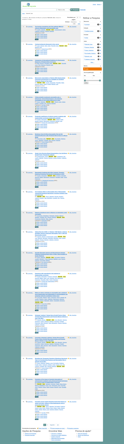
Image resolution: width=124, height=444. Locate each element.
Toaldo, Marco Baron (61, 384)
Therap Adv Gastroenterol (48, 122)
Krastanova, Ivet (61, 156)
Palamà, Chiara (42, 387)
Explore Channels (55, 436)
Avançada (83, 9)
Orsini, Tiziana (56, 364)
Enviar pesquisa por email (57, 428)
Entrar (93, 4)
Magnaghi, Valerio (48, 300)
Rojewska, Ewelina (54, 215)
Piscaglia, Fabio (48, 63)
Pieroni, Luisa (58, 102)
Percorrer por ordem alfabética (58, 435)
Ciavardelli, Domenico (59, 300)
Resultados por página (71, 18)
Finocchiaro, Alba (41, 138)
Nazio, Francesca (52, 297)
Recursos (86, 21)
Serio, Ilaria (47, 45)
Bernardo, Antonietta (48, 238)
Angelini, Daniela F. (40, 259)
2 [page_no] (47, 425)
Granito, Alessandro (51, 82)
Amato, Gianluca (45, 321)
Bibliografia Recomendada (57, 438)
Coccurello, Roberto (45, 260)
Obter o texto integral (41, 34)
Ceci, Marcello (38, 238)
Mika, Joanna (49, 219)
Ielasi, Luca (46, 278)
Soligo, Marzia (60, 408)
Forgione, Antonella (61, 175)
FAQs (79, 436)
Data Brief (44, 220)
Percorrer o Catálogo (56, 433)
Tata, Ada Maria (48, 198)
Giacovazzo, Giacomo (58, 299)
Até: (94, 75)
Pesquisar (75, 9)
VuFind (25, 5)
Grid (78, 23)
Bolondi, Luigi (38, 47)
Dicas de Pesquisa (82, 433)
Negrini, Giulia (59, 119)
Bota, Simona (40, 63)
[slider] (85, 80)
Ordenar (67, 21)
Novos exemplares (56, 440)
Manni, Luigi (46, 409)
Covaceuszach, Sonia (60, 29)
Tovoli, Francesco (53, 279)
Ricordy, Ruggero (59, 196)
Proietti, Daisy (38, 364)
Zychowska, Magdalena (43, 215)
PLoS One (44, 303)
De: (85, 75)
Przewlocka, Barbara (40, 219)
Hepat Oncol (45, 49)
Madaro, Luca (49, 363)
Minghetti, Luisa (57, 238)
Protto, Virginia (38, 409)
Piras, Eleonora (49, 259)
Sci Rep (44, 105)
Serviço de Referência (83, 435)
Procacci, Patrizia (39, 300)
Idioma (99, 4)
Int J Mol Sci (45, 262)
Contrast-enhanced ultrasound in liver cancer (47, 44)
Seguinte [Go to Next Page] (52, 425)
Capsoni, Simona (41, 236)
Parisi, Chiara (53, 408)
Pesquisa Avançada (30, 435)
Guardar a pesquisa (73, 428)
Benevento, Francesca (49, 121)
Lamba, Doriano (57, 158)
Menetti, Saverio (39, 121)
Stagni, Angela (47, 84)
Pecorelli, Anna (55, 45)
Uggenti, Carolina (39, 198)
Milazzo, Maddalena (40, 385)
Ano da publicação (89, 72)
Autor (23, 13)
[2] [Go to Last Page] (57, 425)
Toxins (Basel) (45, 142)
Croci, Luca (48, 385)
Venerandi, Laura (56, 385)
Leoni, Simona (40, 45)
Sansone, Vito (53, 278)
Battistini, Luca (57, 259)
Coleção (86, 28)
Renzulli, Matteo (39, 84)
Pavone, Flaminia (49, 31)
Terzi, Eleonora (42, 65)
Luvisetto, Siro (42, 103)
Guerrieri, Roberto (54, 409)
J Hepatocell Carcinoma (48, 180)
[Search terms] (39, 9)
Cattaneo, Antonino (40, 31)
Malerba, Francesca (54, 321)
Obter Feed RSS (42, 428)
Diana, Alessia (50, 387)
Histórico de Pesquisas (30, 433)
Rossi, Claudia (60, 297)
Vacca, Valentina (41, 102)
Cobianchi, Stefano (47, 364)
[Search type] (63, 9)
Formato (86, 34)
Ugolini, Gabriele (41, 29)
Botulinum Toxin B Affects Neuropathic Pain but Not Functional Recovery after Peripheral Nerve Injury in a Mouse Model (51, 135)
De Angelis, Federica (60, 138)
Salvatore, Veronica (50, 384)
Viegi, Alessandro (53, 323)
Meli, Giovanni (44, 323)
